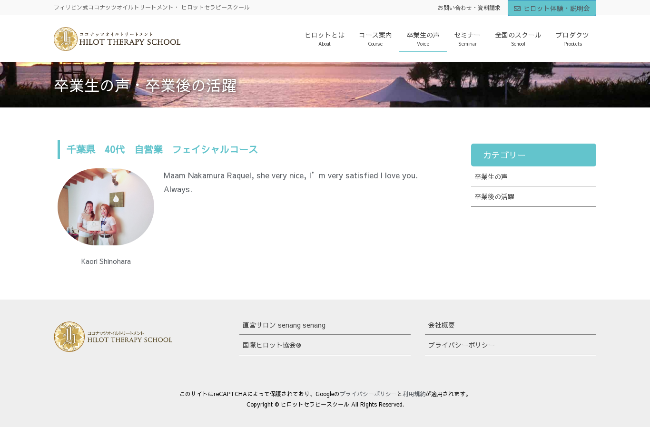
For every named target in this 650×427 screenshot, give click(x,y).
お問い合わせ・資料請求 (469, 7)
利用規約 (414, 394)
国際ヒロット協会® (272, 344)
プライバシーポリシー (461, 344)
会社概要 (441, 325)
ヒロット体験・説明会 (552, 8)
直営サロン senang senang (284, 325)
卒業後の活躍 (494, 196)
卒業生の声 (491, 176)
